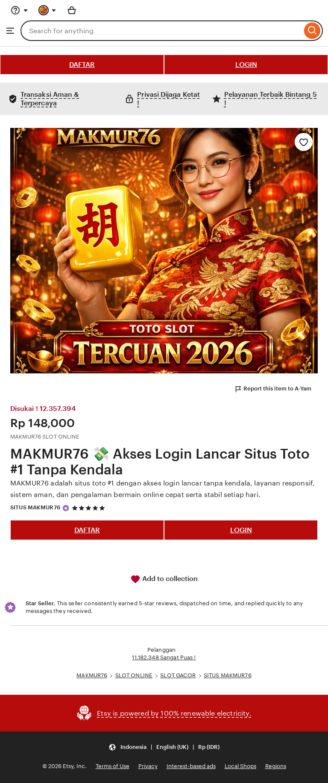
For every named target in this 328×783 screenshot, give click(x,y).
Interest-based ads (191, 766)
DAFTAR (82, 65)
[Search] (312, 30)
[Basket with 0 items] (72, 10)
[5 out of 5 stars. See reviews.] (89, 508)
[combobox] (161, 30)
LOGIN (246, 65)
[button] (164, 747)
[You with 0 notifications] (47, 10)
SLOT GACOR (178, 675)
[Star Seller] (66, 508)
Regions (275, 766)
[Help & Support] (19, 10)
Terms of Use (112, 766)
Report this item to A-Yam (272, 389)
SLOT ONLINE (133, 675)
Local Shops (240, 766)
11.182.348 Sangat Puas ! (164, 657)
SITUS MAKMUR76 (35, 507)
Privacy (148, 766)
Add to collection (164, 579)
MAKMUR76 (91, 675)
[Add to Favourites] (304, 142)
